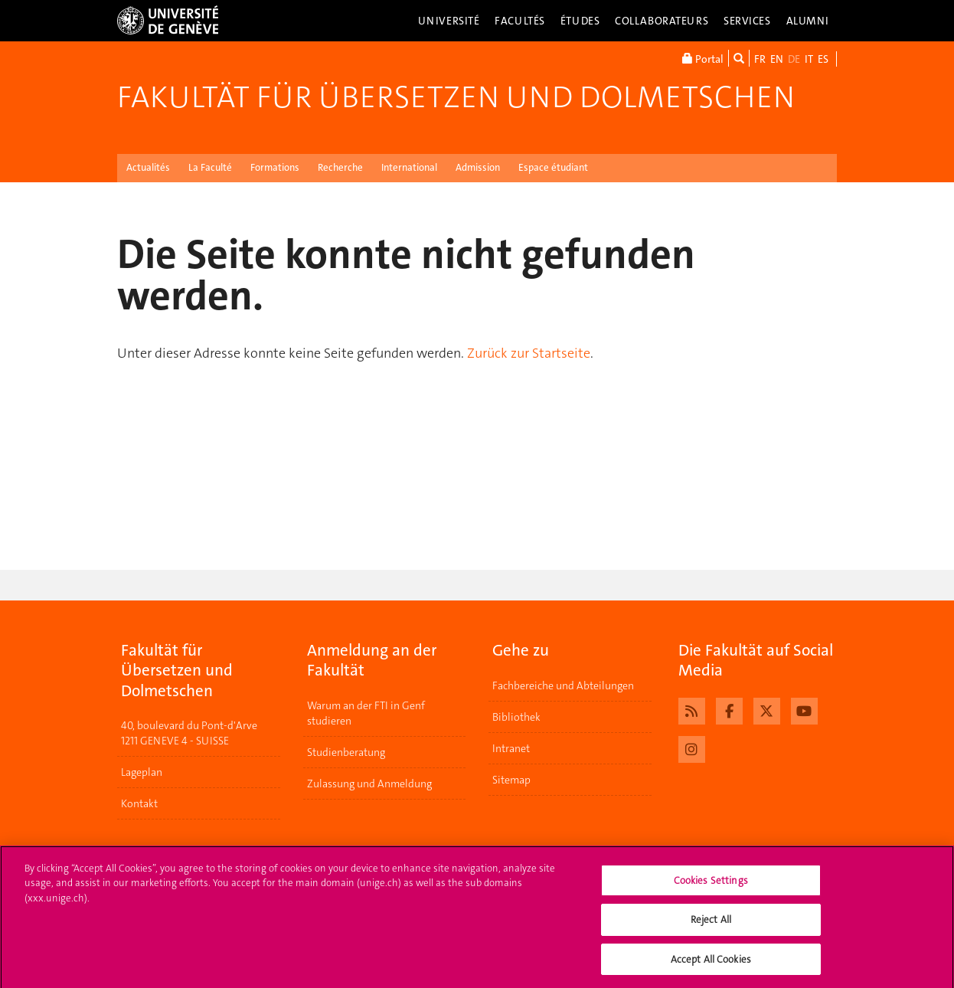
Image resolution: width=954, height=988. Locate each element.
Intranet (511, 748)
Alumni (807, 21)
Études (580, 21)
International (409, 167)
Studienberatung (346, 752)
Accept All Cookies (711, 963)
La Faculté (210, 167)
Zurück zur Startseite (528, 353)
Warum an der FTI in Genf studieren (366, 713)
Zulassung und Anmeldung (369, 783)
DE (794, 59)
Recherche (340, 167)
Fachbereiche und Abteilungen (563, 685)
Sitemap (511, 780)
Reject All (711, 924)
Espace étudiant (553, 167)
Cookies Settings (711, 884)
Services (747, 21)
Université (449, 21)
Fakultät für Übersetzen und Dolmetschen (456, 97)
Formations (274, 167)
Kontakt (139, 803)
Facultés (520, 21)
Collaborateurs (661, 21)
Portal (703, 58)
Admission (478, 167)
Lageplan (141, 772)
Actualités (148, 167)
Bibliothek (516, 717)
